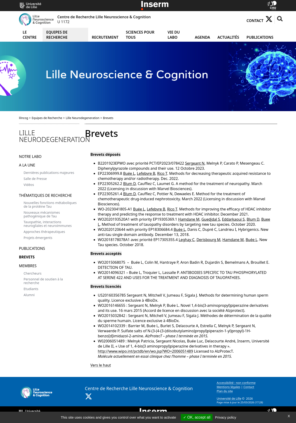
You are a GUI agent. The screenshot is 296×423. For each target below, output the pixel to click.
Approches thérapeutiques (44, 231)
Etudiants (31, 289)
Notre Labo (30, 156)
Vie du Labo (174, 35)
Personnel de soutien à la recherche (43, 281)
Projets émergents (38, 237)
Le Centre (30, 35)
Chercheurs (32, 273)
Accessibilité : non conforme (236, 383)
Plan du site (225, 391)
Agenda (202, 37)
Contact (255, 20)
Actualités (228, 37)
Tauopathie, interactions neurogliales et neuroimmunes (48, 224)
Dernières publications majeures (49, 172)
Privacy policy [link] (225, 417)
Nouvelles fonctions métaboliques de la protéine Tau (50, 205)
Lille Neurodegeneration (82, 118)
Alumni (29, 295)
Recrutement (105, 37)
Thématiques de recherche (45, 195)
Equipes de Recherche (57, 35)
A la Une (27, 165)
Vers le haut (100, 365)
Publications (260, 37)
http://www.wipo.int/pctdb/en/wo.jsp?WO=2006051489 (145, 351)
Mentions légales (228, 387)
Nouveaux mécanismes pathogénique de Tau (42, 214)
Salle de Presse (35, 178)
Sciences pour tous (140, 35)
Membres (28, 265)
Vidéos (29, 184)
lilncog (23, 118)
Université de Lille (229, 398)
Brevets (27, 257)
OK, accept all (196, 417)
